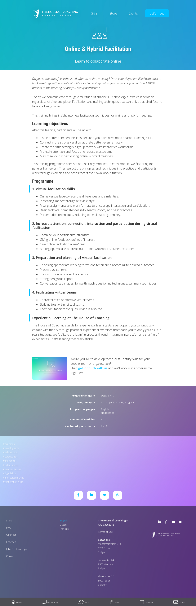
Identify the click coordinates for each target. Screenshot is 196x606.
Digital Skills (107, 395)
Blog (8, 527)
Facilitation (10, 444)
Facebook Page (167, 522)
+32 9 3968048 (106, 524)
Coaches (11, 542)
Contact (10, 556)
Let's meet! (157, 13)
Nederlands (107, 412)
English (105, 409)
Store (113, 13)
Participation (11, 456)
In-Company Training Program (117, 402)
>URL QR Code (181, 522)
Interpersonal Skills (14, 477)
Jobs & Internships (16, 549)
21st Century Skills (14, 482)
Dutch (63, 524)
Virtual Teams (11, 465)
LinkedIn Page (160, 522)
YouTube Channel (174, 522)
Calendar (11, 535)
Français (64, 528)
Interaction (10, 460)
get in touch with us (92, 368)
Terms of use (105, 531)
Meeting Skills (12, 448)
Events (133, 13)
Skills (94, 13)
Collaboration (11, 452)
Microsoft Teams (13, 469)
